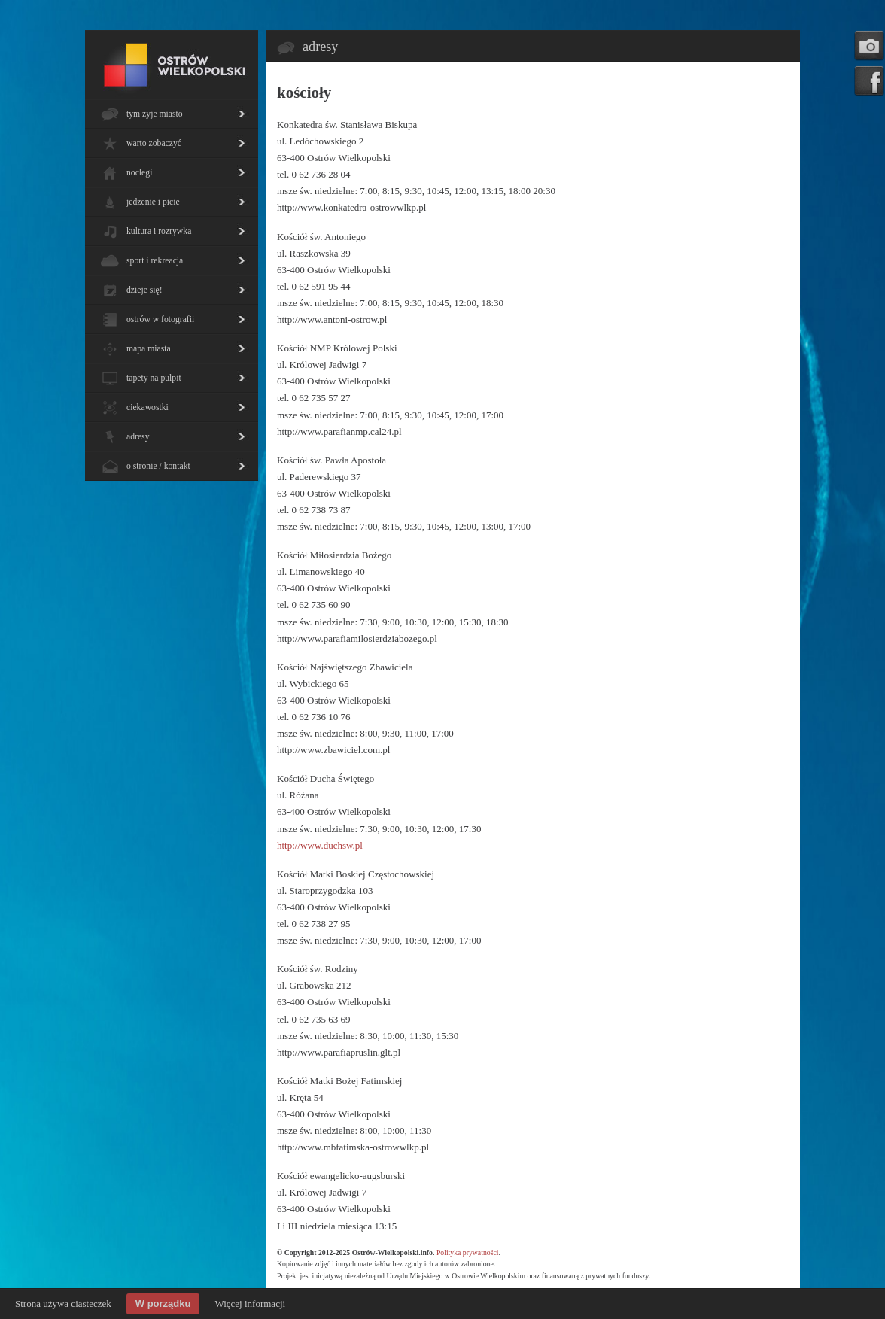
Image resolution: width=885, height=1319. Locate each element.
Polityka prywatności (467, 1252)
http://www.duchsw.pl (320, 845)
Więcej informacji (249, 1303)
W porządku (163, 1303)
